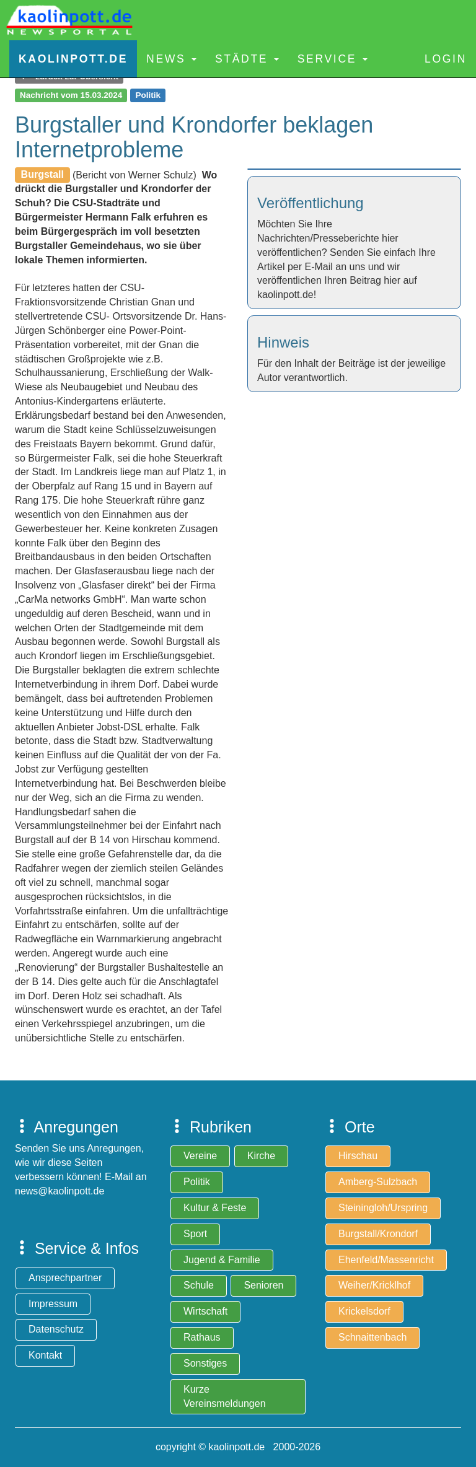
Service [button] (333, 59)
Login (446, 59)
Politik (196, 1181)
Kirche (261, 1155)
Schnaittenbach (372, 1337)
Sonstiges (205, 1363)
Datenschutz (56, 1329)
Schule (198, 1285)
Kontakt (45, 1355)
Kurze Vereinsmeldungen (224, 1396)
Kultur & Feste (214, 1207)
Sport (195, 1233)
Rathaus (202, 1337)
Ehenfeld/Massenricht (386, 1260)
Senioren (263, 1285)
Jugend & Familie (221, 1260)
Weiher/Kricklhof (374, 1285)
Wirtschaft (205, 1311)
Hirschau (357, 1155)
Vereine (200, 1155)
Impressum (53, 1303)
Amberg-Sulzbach (377, 1181)
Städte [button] (247, 59)
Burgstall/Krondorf (378, 1233)
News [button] (171, 59)
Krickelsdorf (364, 1311)
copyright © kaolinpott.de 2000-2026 (238, 1447)
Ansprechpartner (65, 1277)
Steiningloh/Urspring (383, 1207)
